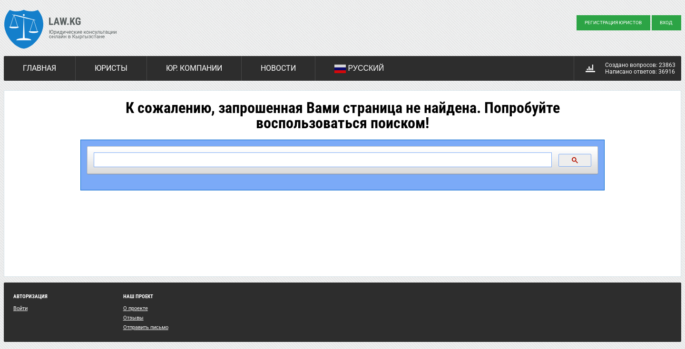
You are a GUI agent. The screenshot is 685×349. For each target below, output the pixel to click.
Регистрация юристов (613, 22)
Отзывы (133, 318)
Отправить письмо (145, 327)
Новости (278, 68)
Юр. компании (194, 68)
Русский (359, 69)
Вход (666, 22)
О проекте (135, 308)
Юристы (111, 68)
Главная (39, 68)
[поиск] (321, 160)
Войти (20, 308)
